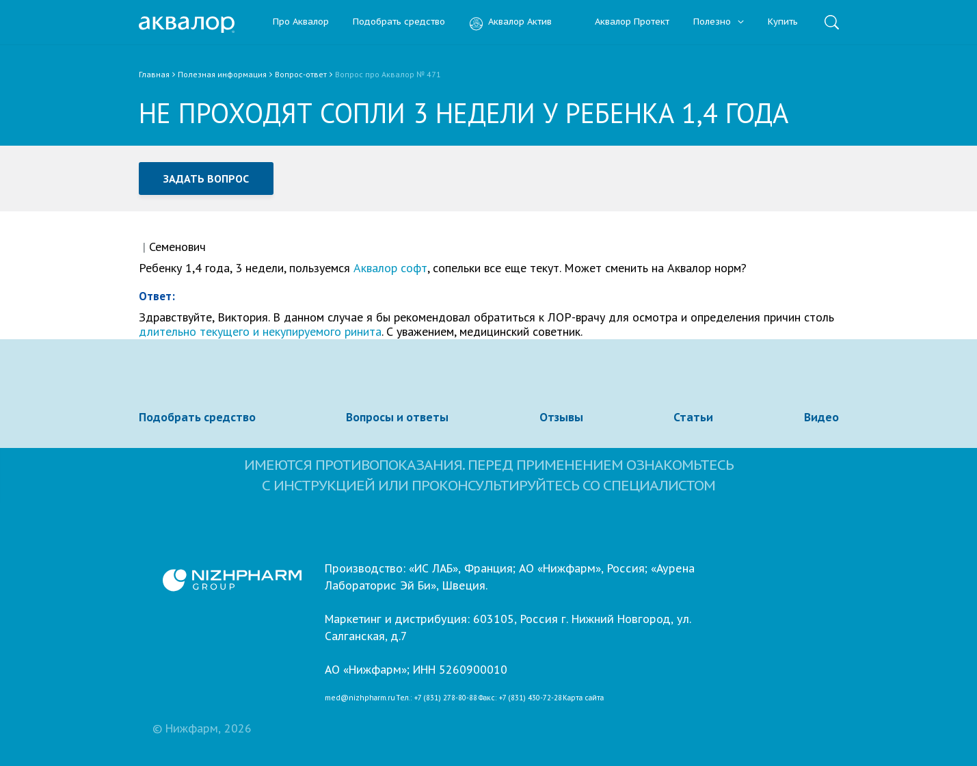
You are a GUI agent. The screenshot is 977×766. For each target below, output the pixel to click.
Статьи (693, 417)
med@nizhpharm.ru (360, 698)
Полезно (718, 22)
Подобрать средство (399, 22)
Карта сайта (583, 698)
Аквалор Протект (622, 22)
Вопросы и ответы (397, 417)
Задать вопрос (206, 178)
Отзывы (561, 417)
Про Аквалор (301, 22)
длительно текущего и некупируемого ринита (260, 331)
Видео (821, 417)
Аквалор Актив (510, 22)
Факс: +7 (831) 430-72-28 (520, 698)
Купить (783, 22)
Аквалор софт (390, 268)
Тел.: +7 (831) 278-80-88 (436, 698)
